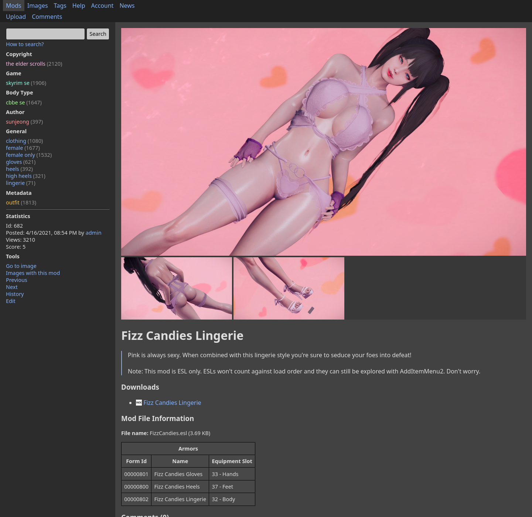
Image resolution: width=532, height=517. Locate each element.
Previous (16, 279)
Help (78, 5)
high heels (25, 175)
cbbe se (24, 102)
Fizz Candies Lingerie (168, 403)
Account (102, 5)
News (126, 5)
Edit (11, 300)
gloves (20, 161)
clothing (24, 140)
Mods (13, 5)
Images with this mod (33, 272)
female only (29, 154)
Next (12, 286)
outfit (21, 202)
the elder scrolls (34, 63)
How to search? (25, 44)
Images (37, 5)
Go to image (21, 265)
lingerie (20, 182)
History (15, 293)
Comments (47, 17)
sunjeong (24, 121)
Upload (16, 17)
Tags (60, 5)
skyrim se (26, 82)
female (23, 147)
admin (94, 232)
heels (19, 168)
